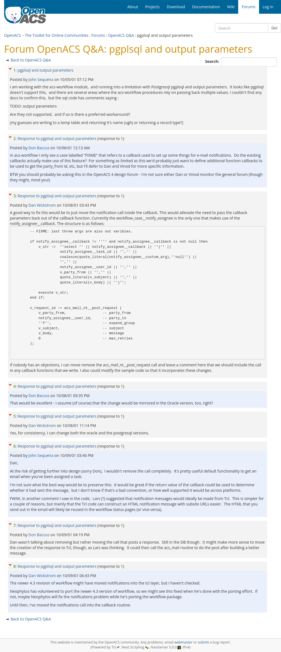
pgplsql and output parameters (45, 70)
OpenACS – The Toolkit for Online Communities (46, 35)
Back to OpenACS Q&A (31, 60)
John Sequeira (41, 79)
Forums (98, 35)
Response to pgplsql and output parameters (57, 138)
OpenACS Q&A (121, 35)
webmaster (183, 642)
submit (203, 642)
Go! (274, 27)
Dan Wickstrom (43, 205)
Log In (268, 6)
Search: (212, 61)
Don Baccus (39, 147)
